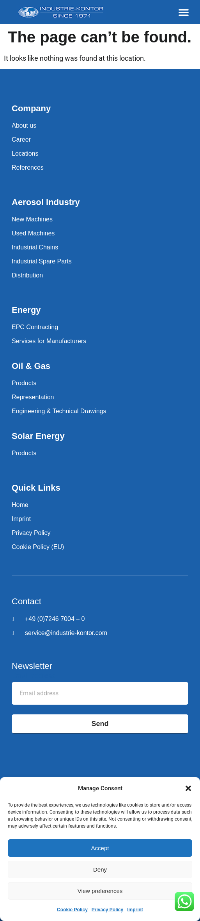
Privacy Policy (107, 909)
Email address (33, 676)
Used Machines (33, 233)
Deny (100, 869)
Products (24, 383)
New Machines (32, 219)
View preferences (100, 891)
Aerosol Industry (46, 202)
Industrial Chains (35, 247)
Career (21, 139)
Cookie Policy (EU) (38, 547)
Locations (25, 153)
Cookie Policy (72, 909)
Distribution (27, 275)
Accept (100, 848)
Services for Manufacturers (49, 341)
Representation (33, 397)
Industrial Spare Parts (42, 261)
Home (20, 505)
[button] (188, 788)
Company (31, 108)
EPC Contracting (35, 327)
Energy (26, 310)
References (28, 167)
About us (24, 125)
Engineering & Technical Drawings (59, 411)
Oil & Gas (31, 366)
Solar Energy (38, 436)
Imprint (135, 909)
